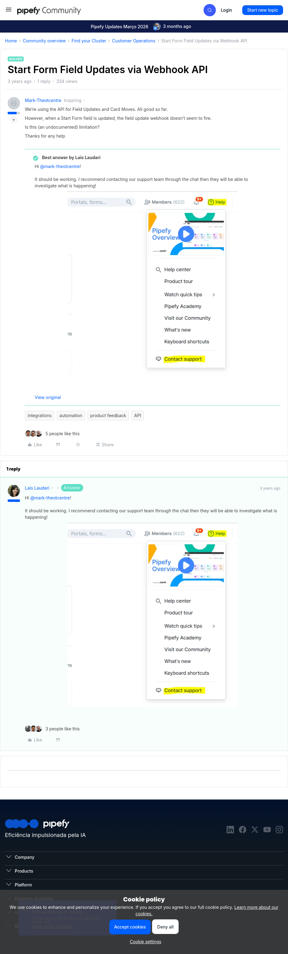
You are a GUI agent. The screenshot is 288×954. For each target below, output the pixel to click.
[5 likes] (52, 433)
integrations (40, 415)
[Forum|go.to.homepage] (60, 10)
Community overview (44, 40)
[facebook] (242, 830)
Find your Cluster (89, 40)
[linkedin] (230, 830)
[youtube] (267, 830)
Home (11, 40)
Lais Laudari (37, 488)
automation (71, 415)
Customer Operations (133, 40)
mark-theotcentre (43, 100)
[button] (8, 11)
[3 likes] (52, 728)
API (137, 415)
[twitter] (255, 830)
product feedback (108, 415)
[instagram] (279, 830)
